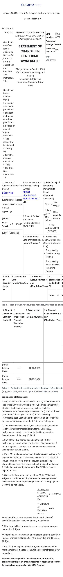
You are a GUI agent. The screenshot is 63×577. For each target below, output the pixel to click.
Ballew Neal (7, 193)
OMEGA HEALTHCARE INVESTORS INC (30, 195)
